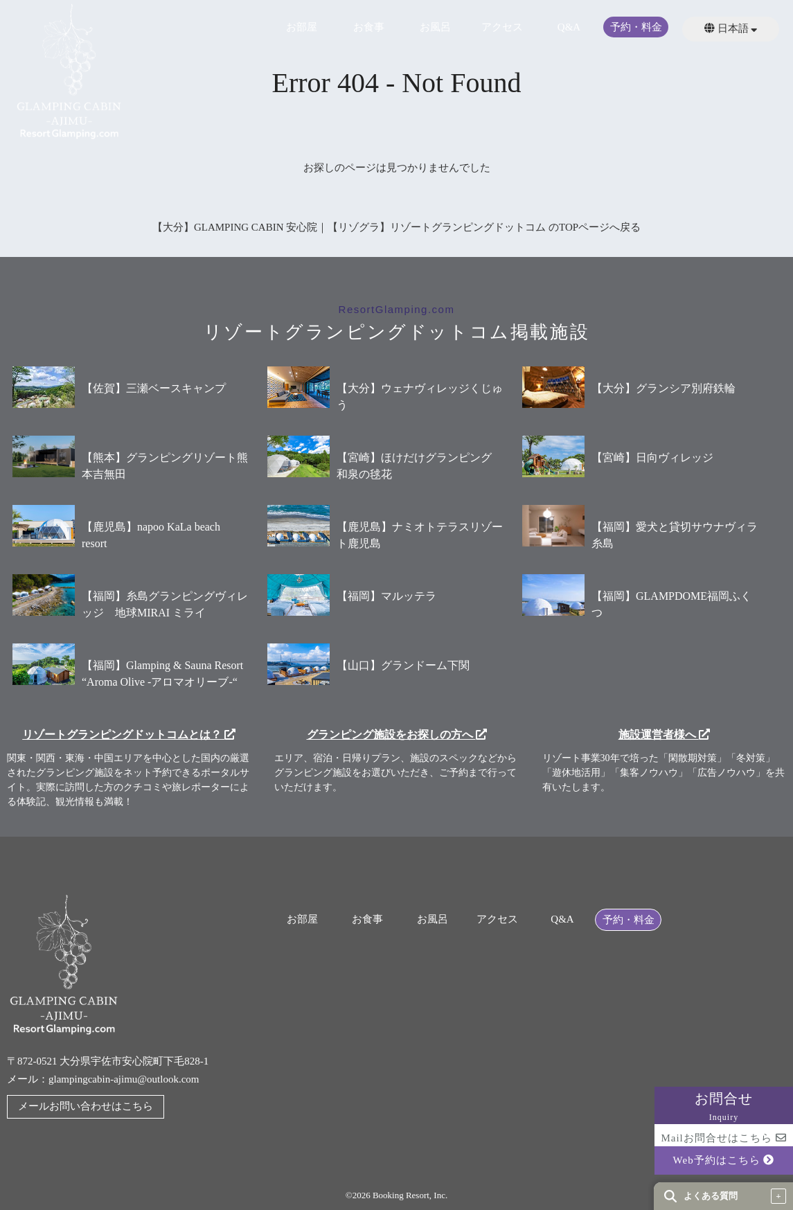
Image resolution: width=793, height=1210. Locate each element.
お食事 (368, 27)
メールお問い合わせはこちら (85, 1106)
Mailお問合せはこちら (723, 1138)
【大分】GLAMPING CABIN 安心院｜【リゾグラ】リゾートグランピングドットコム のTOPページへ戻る (396, 227)
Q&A (569, 27)
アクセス (502, 27)
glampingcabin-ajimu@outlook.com (123, 1079)
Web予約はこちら (724, 1160)
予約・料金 (636, 27)
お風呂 (435, 27)
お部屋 (301, 27)
